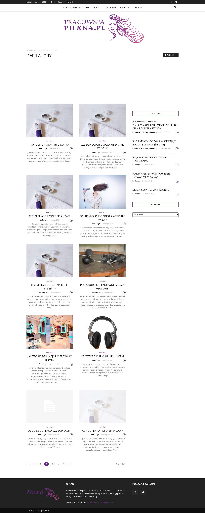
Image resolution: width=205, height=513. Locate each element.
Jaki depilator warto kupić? (49, 144)
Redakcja (43, 148)
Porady (138, 7)
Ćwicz (96, 7)
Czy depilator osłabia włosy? (102, 430)
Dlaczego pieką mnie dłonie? (150, 189)
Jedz (86, 7)
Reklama (61, 2)
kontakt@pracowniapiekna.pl (100, 502)
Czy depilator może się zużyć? (49, 216)
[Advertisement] (102, 82)
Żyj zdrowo (109, 7)
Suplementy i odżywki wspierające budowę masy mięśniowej (154, 142)
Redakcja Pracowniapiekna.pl (144, 132)
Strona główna (71, 7)
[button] (175, 7)
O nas (53, 2)
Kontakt (70, 2)
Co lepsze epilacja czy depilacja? (49, 430)
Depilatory (50, 141)
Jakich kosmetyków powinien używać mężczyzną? (151, 175)
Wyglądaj (125, 7)
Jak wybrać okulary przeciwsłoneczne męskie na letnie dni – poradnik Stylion (155, 125)
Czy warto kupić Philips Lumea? (102, 356)
